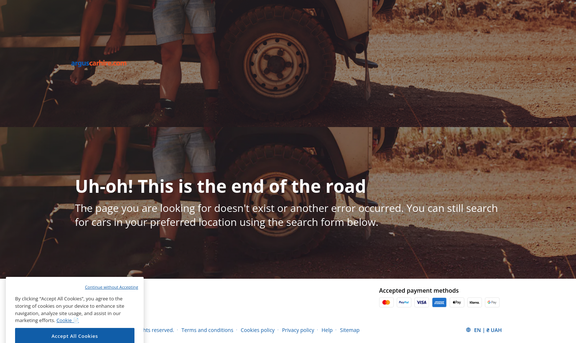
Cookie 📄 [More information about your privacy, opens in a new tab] (68, 327)
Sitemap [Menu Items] (350, 329)
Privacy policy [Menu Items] (298, 329)
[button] (484, 329)
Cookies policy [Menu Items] (258, 329)
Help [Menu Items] (326, 329)
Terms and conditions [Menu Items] (207, 329)
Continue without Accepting (111, 293)
